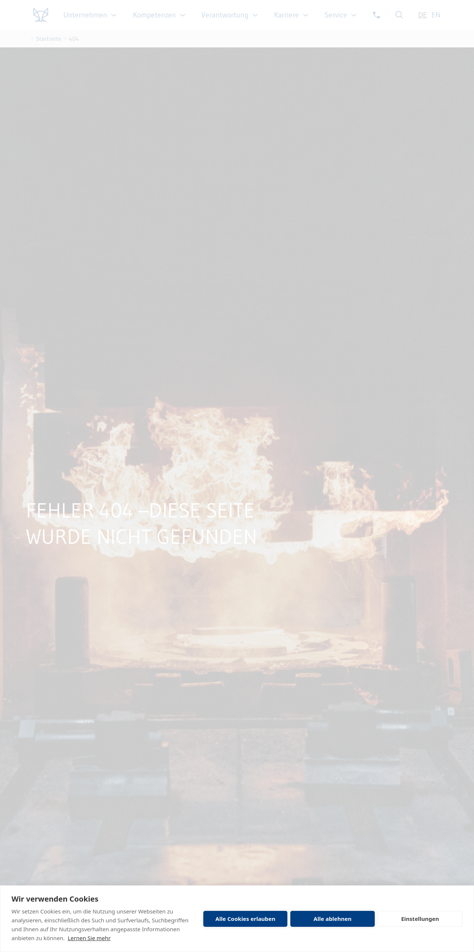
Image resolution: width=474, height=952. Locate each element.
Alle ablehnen (332, 918)
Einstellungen (420, 918)
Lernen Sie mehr (89, 938)
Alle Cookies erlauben (246, 918)
